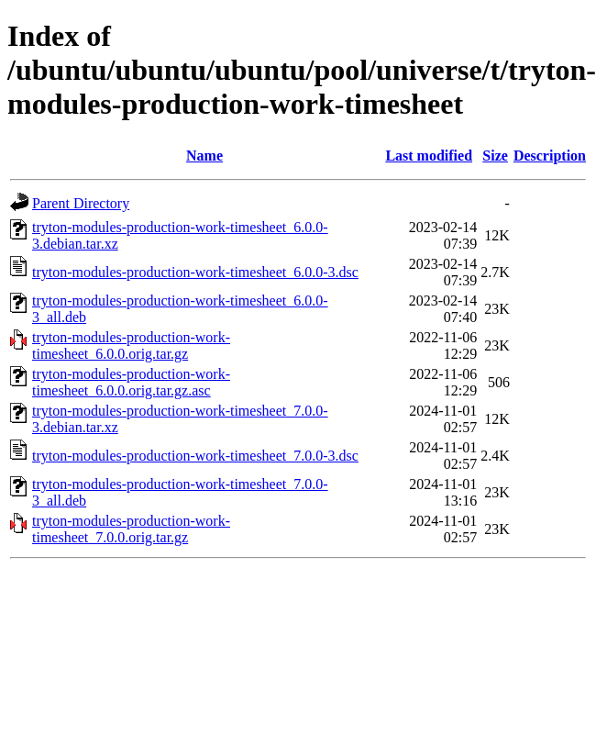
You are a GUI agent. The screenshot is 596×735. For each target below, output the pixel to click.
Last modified (428, 155)
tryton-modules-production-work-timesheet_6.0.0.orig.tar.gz (131, 345)
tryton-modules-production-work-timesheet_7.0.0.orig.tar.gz (131, 529)
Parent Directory (80, 203)
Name (204, 155)
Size (495, 155)
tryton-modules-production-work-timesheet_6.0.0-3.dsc (195, 272)
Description (549, 155)
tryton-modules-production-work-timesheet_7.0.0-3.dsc (195, 455)
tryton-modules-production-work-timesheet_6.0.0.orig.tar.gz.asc (131, 382)
